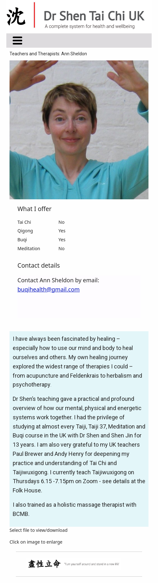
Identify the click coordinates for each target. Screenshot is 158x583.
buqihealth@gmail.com (48, 289)
